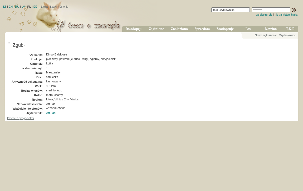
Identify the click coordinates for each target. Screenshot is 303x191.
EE (35, 6)
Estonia (64, 6)
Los (248, 29)
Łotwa (53, 6)
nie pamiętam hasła (286, 14)
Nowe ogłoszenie (266, 35)
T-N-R (290, 29)
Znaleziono (179, 29)
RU (17, 6)
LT (4, 6)
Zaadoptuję (225, 29)
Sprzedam (202, 29)
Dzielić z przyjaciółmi (20, 118)
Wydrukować (287, 35)
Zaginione (156, 29)
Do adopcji (134, 29)
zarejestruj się (264, 14)
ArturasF (51, 112)
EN (11, 6)
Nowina (271, 29)
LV (23, 6)
